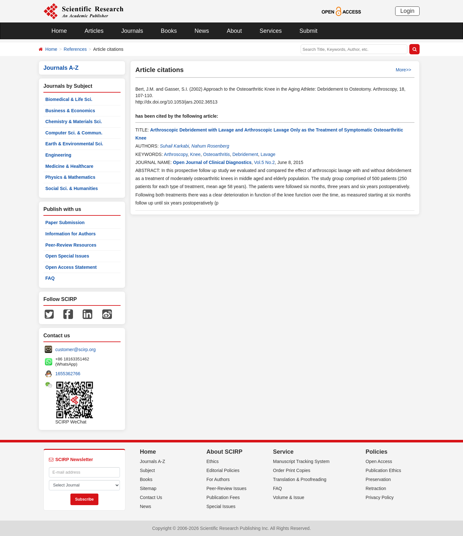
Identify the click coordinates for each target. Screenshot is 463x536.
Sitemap (148, 488)
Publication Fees (223, 497)
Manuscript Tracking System (301, 461)
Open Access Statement (71, 267)
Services (270, 31)
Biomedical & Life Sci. (68, 99)
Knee (195, 154)
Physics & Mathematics (70, 177)
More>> (403, 69)
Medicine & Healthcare (69, 166)
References (75, 49)
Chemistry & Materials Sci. (73, 121)
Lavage (268, 154)
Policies (376, 452)
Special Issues (220, 506)
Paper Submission (65, 222)
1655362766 (67, 373)
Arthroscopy (176, 154)
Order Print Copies (291, 470)
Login (407, 11)
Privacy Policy (380, 497)
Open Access (379, 461)
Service (283, 452)
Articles (94, 31)
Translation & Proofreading (299, 479)
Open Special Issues (67, 256)
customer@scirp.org (75, 349)
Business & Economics (70, 110)
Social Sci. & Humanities (71, 188)
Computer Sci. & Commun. (73, 132)
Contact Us (151, 497)
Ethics (212, 461)
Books (169, 31)
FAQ (50, 278)
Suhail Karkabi (174, 146)
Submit (308, 31)
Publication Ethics (383, 470)
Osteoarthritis (216, 154)
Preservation (378, 479)
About (234, 31)
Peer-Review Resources (70, 245)
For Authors (218, 479)
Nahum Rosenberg (210, 146)
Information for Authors (70, 233)
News (202, 31)
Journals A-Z (152, 461)
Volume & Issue (288, 497)
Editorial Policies (223, 470)
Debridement (245, 154)
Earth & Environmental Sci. (74, 143)
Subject (147, 470)
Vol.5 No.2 (264, 162)
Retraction (376, 488)
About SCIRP (224, 452)
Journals (132, 31)
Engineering (58, 155)
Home (59, 31)
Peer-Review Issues (226, 488)
